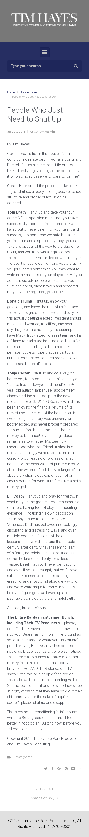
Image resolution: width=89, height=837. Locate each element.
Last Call (46, 789)
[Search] (44, 66)
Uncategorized (29, 92)
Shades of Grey (42, 798)
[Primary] (45, 52)
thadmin (49, 131)
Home (11, 92)
